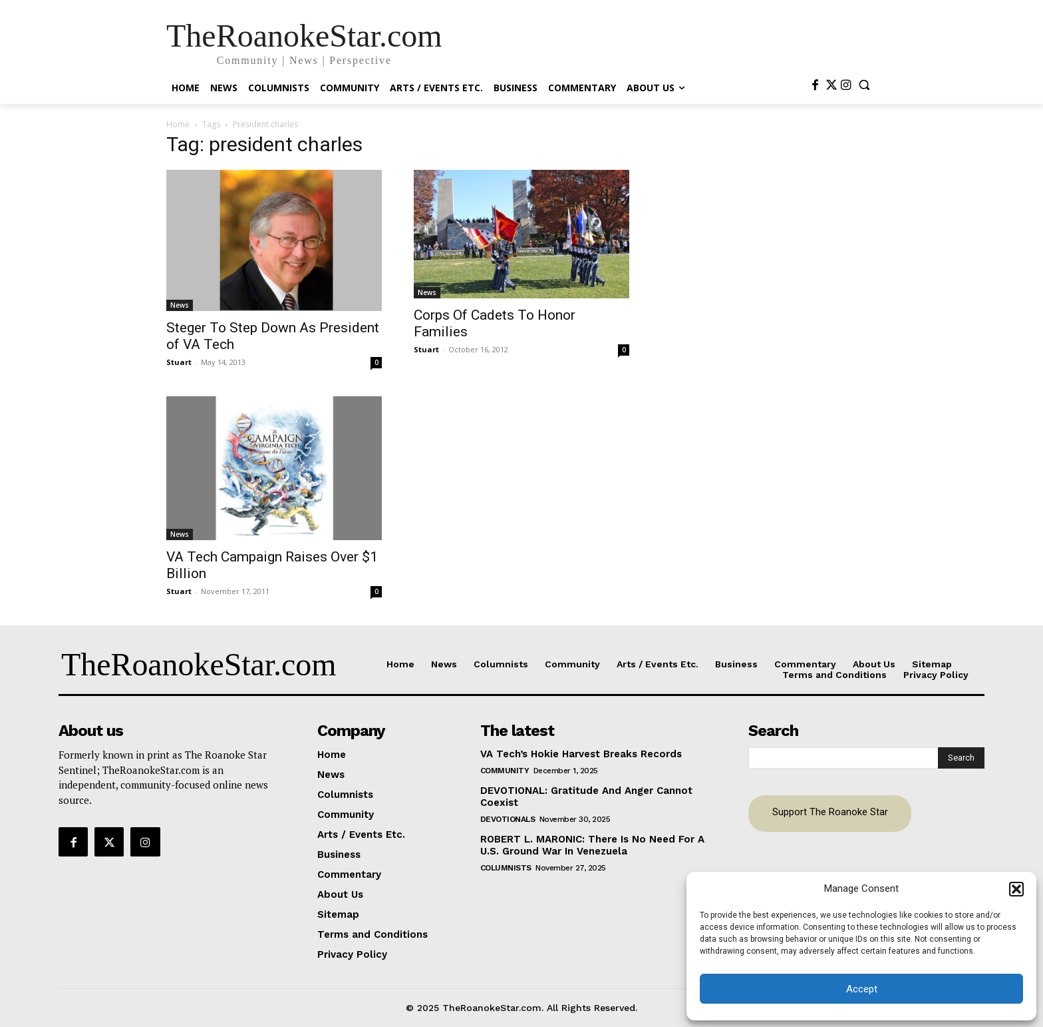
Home (178, 124)
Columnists (505, 867)
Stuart (179, 362)
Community (504, 770)
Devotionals (507, 819)
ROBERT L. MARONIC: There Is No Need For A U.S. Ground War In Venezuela (592, 845)
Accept (861, 989)
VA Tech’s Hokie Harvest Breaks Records (581, 754)
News (179, 305)
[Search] (961, 758)
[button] (1016, 889)
